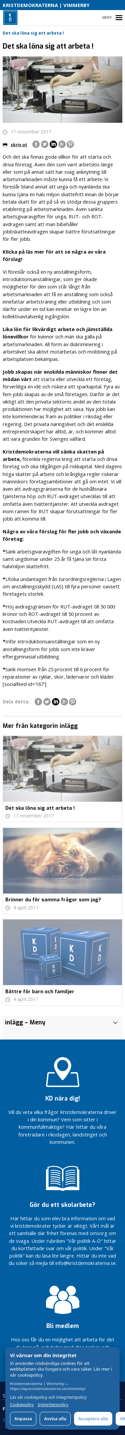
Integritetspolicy (53, 1404)
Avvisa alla (55, 1419)
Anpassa (23, 1419)
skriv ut (15, 145)
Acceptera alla (93, 1419)
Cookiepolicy (22, 1404)
